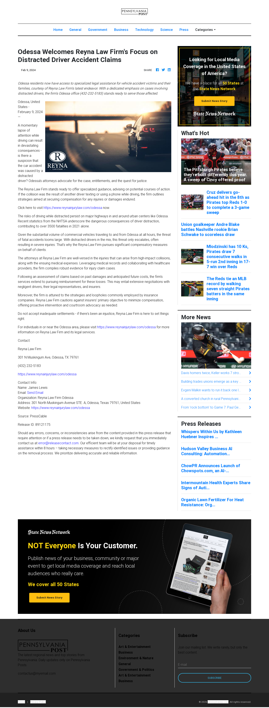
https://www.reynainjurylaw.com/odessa (73, 208)
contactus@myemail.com (37, 674)
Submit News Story (214, 102)
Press (184, 30)
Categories (204, 30)
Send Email (35, 393)
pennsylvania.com (218, 702)
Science (166, 30)
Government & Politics (136, 670)
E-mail (182, 665)
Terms (21, 702)
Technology (144, 30)
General (75, 30)
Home (59, 30)
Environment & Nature (136, 659)
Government (97, 30)
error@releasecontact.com (58, 444)
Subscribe (215, 678)
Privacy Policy (38, 702)
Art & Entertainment (135, 647)
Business (121, 30)
